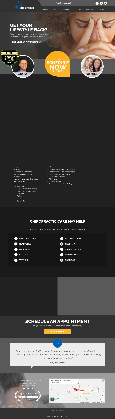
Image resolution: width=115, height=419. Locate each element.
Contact (101, 9)
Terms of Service (81, 412)
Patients (65, 9)
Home (45, 9)
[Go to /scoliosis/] (81, 260)
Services (77, 9)
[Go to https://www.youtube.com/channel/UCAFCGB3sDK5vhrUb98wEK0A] (105, 3)
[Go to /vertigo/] (35, 260)
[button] (58, 7)
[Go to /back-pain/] (35, 249)
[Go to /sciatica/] (35, 255)
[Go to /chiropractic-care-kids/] (81, 239)
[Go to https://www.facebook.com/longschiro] (97, 3)
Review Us (90, 9)
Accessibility (18, 412)
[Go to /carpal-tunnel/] (81, 249)
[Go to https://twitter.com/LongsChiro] (101, 3)
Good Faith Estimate (94, 412)
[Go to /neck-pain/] (81, 244)
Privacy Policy (69, 412)
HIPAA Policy (59, 412)
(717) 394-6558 (63, 3)
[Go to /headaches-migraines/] (35, 244)
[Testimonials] (57, 354)
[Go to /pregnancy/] (35, 239)
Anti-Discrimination (30, 412)
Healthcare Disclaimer (45, 412)
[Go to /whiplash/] (81, 255)
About (54, 9)
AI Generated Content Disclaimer (57, 416)
